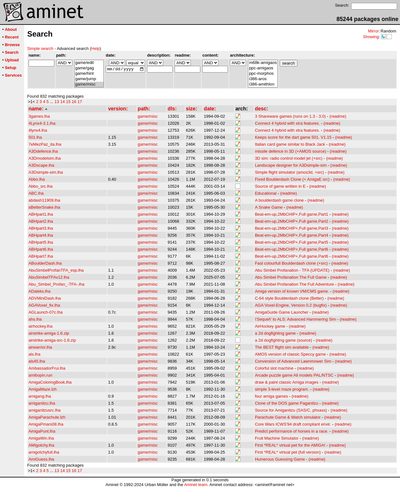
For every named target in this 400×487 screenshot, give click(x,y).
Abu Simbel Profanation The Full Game (291, 277)
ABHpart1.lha (41, 214)
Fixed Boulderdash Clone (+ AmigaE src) (292, 179)
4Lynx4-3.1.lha (42, 123)
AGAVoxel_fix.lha (44, 305)
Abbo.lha (37, 179)
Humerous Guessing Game (280, 459)
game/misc (89, 84)
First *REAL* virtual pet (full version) (288, 452)
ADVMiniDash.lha (45, 298)
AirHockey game (270, 326)
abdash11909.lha (44, 200)
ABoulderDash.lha (45, 263)
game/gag (89, 68)
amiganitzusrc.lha (45, 410)
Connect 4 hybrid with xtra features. (287, 123)
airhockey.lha (41, 326)
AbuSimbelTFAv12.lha (49, 277)
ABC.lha (36, 193)
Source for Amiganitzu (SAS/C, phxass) (291, 410)
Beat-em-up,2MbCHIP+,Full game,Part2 (291, 221)
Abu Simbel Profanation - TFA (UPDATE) (292, 270)
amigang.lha (40, 396)
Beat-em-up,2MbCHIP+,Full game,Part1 (291, 214)
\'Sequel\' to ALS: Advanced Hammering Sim (295, 319)
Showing (371, 36)
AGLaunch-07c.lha (46, 312)
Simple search (40, 48)
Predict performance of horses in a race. (291, 431)
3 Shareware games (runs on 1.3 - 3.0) (290, 116)
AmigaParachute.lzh (47, 417)
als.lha (35, 354)
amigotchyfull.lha (44, 452)
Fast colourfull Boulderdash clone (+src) (291, 263)
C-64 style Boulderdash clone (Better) (289, 298)
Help (95, 48)
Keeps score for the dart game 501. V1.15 (293, 137)
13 (57, 101)
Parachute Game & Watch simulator (288, 417)
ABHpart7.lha (41, 256)
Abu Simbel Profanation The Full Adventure (294, 284)
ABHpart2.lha (41, 221)
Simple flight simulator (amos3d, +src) (289, 172)
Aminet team (195, 484)
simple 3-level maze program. (282, 389)
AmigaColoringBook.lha (50, 382)
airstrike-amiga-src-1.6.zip (52, 340)
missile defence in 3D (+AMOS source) (290, 151)
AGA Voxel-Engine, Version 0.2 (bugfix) (291, 305)
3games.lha (39, 116)
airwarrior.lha (40, 347)
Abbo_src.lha (41, 186)
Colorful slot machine (274, 368)
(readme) (338, 116)
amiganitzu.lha (42, 403)
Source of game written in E (280, 186)
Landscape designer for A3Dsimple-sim (291, 165)
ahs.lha (35, 319)
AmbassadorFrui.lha (47, 368)
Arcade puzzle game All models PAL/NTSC (294, 375)
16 (74, 101)
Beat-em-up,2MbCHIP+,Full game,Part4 (291, 235)
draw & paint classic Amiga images (286, 382)
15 (68, 101)
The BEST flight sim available (282, 347)
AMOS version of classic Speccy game (290, 354)
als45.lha (37, 361)
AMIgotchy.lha (41, 445)
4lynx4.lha (38, 130)
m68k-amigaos (262, 63)
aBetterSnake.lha (44, 207)
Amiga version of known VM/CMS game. (292, 291)
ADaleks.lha (39, 291)
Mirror (373, 31)
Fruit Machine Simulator (276, 438)
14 (62, 101)
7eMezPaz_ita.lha (45, 144)
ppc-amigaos (262, 68)
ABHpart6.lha (41, 249)
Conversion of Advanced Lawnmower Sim (293, 361)
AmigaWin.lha (41, 438)
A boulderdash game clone (279, 200)
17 (79, 101)
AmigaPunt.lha (42, 431)
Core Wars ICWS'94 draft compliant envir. (293, 424)
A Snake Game (269, 207)
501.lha (35, 137)
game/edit (89, 63)
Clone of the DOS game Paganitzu (286, 403)
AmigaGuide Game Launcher (281, 312)
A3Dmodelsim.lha (45, 158)
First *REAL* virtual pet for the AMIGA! (290, 445)
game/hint (89, 73)
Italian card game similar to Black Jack (290, 144)
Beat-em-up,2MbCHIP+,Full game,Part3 (291, 228)
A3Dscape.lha (41, 165)
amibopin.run (40, 375)
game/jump (89, 79)
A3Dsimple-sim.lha (46, 172)
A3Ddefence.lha (43, 151)
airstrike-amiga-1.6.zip (49, 333)
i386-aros (262, 79)
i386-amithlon (262, 84)
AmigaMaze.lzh (43, 389)
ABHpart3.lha (41, 228)
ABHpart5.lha (41, 242)
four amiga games (271, 396)
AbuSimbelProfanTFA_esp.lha (56, 270)
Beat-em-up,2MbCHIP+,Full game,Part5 (291, 242)
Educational (266, 193)
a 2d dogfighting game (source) (283, 340)
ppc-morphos (262, 73)
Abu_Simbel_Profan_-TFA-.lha (56, 284)
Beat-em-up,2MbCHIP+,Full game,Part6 (291, 249)
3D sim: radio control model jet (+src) (289, 158)
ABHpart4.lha (41, 235)
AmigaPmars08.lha (46, 424)
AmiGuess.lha (41, 459)
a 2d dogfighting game (275, 333)
